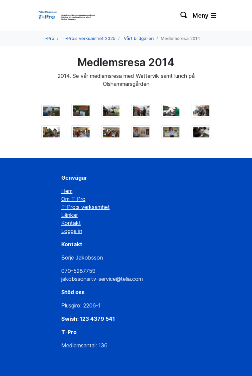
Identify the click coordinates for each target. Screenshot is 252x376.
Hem (67, 191)
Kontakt (71, 223)
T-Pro (48, 38)
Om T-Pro (73, 199)
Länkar (69, 215)
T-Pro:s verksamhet (85, 207)
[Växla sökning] (183, 16)
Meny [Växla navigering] (204, 15)
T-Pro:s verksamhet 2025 (89, 38)
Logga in (71, 231)
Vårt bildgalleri (139, 38)
